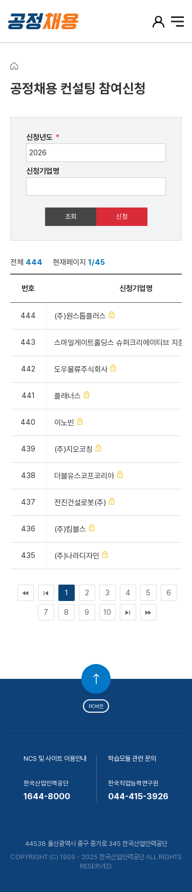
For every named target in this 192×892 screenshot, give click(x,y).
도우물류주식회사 (81, 369)
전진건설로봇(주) (80, 502)
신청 (121, 216)
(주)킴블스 (70, 529)
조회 (70, 216)
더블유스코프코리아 (84, 476)
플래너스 (67, 396)
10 (107, 612)
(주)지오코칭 (73, 449)
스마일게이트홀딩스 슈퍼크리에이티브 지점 (119, 342)
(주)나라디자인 (76, 556)
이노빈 (64, 422)
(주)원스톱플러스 (80, 316)
